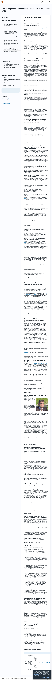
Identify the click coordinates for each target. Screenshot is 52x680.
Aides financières (6, 77)
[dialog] (42, 674)
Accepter (47, 677)
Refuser (43, 677)
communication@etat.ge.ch (46, 662)
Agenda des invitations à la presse (8, 85)
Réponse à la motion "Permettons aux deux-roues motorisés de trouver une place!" (11, 46)
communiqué (32, 127)
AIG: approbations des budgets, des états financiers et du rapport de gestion (12, 80)
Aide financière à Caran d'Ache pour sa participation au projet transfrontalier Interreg (12, 72)
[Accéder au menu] (49, 2)
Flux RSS (4, 98)
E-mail (9, 98)
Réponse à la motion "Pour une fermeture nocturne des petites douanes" (11, 44)
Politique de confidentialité (15, 678)
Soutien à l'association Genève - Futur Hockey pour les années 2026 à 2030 (11, 38)
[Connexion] (42, 2)
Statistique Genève (39, 37)
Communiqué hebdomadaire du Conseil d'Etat (9, 89)
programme (40, 28)
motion (25, 287)
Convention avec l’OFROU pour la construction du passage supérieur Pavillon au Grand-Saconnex (11, 49)
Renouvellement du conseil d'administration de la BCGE (11, 53)
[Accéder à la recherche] (46, 2)
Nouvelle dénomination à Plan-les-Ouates (10, 51)
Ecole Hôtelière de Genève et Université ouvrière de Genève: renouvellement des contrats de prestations (12, 36)
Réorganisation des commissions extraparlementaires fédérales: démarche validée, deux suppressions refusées (11, 64)
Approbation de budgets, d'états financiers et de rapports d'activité (11, 82)
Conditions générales (23, 678)
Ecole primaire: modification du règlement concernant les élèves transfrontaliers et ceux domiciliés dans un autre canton (11, 32)
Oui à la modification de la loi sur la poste (10, 67)
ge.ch (5, 2)
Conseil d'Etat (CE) (5, 91)
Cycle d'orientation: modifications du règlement (11, 29)
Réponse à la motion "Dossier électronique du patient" (11, 41)
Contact (3, 678)
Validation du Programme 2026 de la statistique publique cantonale (11, 25)
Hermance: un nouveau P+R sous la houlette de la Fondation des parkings (11, 27)
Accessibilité (7, 678)
